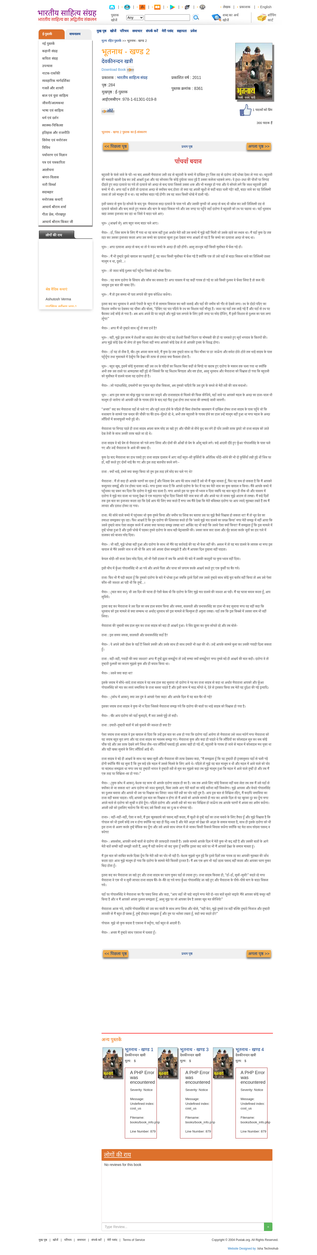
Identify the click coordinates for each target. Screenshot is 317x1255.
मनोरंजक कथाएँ (52, 199)
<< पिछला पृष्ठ (116, 146)
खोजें (113, 31)
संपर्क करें (152, 31)
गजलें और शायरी (53, 88)
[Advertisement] (187, 993)
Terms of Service (134, 1240)
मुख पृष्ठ (101, 31)
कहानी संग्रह (49, 51)
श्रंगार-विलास (50, 177)
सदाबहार (47, 192)
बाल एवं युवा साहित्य (55, 96)
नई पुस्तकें (48, 44)
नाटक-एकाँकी (51, 73)
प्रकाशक (244, 7)
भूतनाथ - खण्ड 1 (139, 1049)
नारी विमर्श (49, 185)
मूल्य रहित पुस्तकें (111, 41)
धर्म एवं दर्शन (50, 118)
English (266, 7)
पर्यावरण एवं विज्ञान (54, 155)
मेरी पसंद (167, 31)
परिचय (124, 31)
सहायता (182, 31)
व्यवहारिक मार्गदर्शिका (56, 81)
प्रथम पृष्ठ (187, 146)
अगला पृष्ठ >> (258, 146)
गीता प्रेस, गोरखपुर (54, 214)
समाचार (137, 31)
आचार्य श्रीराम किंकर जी (57, 222)
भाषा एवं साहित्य (52, 110)
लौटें (110, 111)
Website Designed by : (243, 1248)
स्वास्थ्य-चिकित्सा (52, 125)
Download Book (114, 70)
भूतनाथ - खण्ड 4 (250, 1049)
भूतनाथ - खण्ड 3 (194, 1049)
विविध (46, 147)
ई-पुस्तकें (47, 34)
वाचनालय (74, 34)
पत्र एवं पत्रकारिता (53, 162)
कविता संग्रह (50, 58)
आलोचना (48, 170)
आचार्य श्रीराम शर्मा (54, 207)
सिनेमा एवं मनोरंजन (54, 140)
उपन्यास (47, 66)
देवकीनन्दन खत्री (117, 61)
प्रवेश (193, 31)
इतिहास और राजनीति (56, 133)
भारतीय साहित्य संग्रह (132, 77)
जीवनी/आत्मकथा (53, 103)
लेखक (227, 7)
